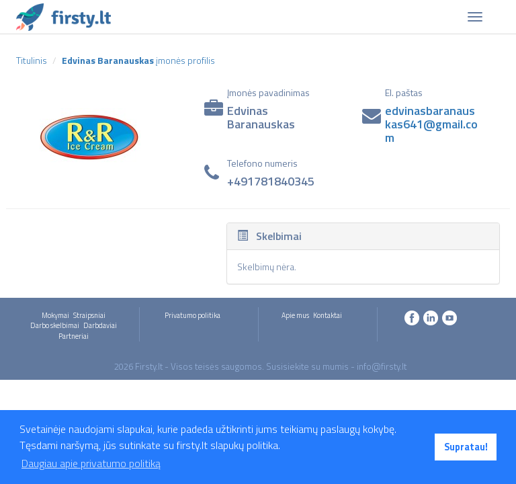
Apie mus (295, 315)
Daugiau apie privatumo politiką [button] (91, 463)
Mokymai (55, 315)
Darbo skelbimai (54, 325)
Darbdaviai (100, 325)
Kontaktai (327, 315)
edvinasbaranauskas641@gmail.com (431, 124)
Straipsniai (89, 315)
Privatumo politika (192, 315)
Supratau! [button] (466, 447)
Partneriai (73, 336)
